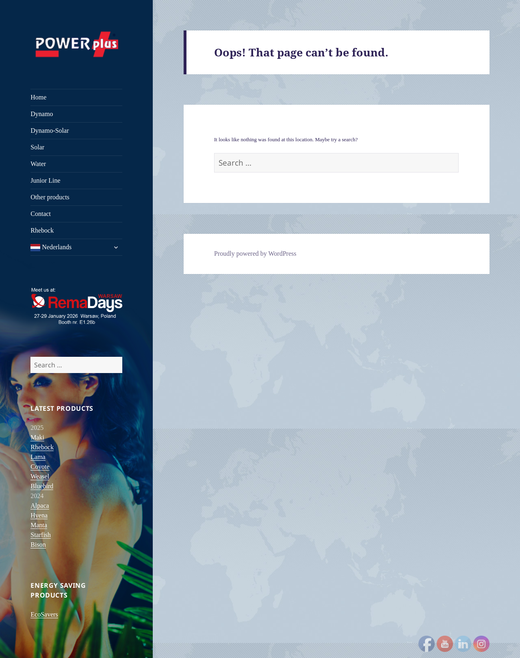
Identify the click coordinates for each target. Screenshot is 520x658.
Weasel (39, 476)
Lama (37, 456)
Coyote (39, 466)
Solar (37, 147)
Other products (49, 197)
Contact (40, 213)
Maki (37, 437)
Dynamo (41, 113)
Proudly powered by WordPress (255, 253)
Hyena (39, 515)
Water (38, 163)
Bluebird (41, 486)
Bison (38, 544)
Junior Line (45, 180)
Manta (38, 525)
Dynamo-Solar (49, 130)
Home (38, 97)
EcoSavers (44, 614)
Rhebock (42, 230)
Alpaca (39, 505)
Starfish (40, 534)
